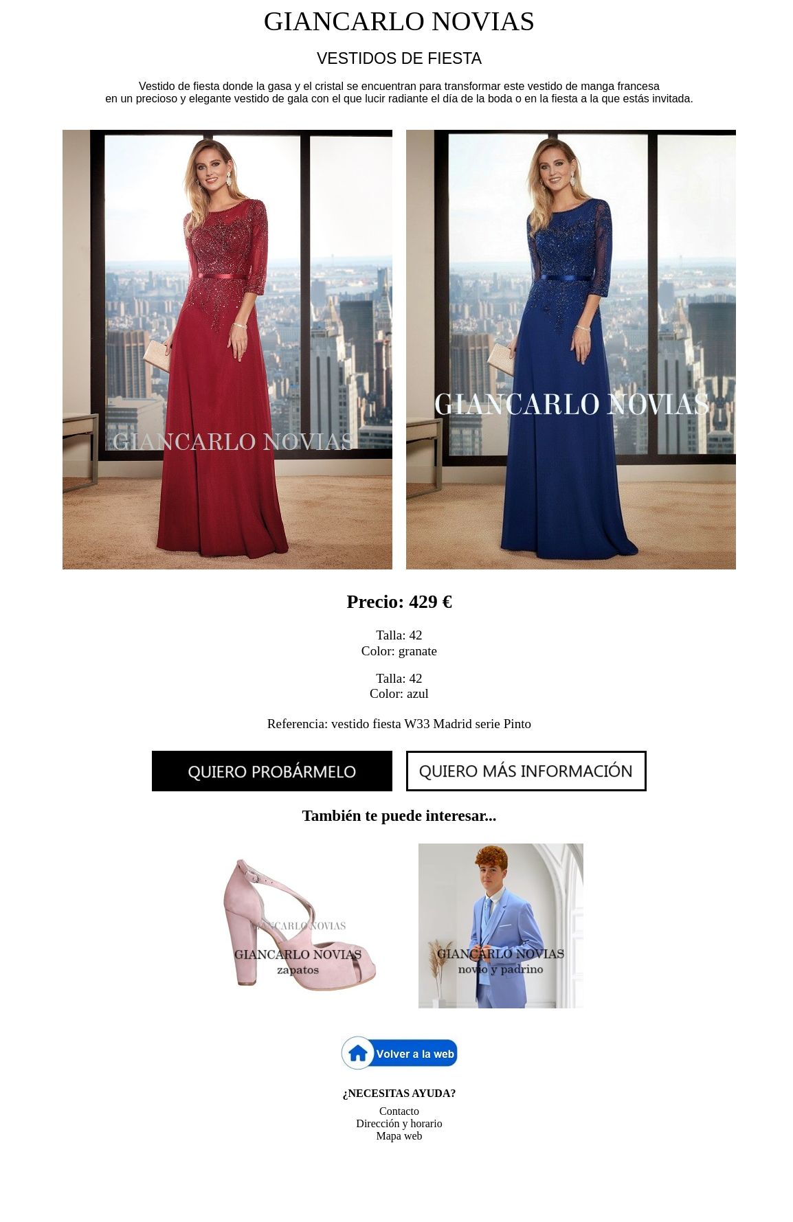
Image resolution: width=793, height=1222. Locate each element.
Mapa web (399, 1136)
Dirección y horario (399, 1123)
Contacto (399, 1111)
